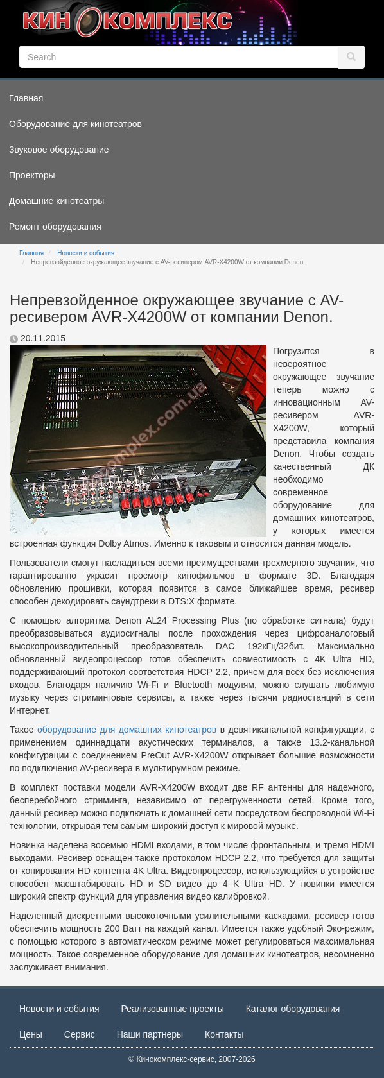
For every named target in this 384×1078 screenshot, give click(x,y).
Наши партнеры (150, 1034)
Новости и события (85, 253)
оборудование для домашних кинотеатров (126, 729)
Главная (31, 253)
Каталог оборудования (293, 1009)
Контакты (224, 1034)
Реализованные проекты (172, 1009)
